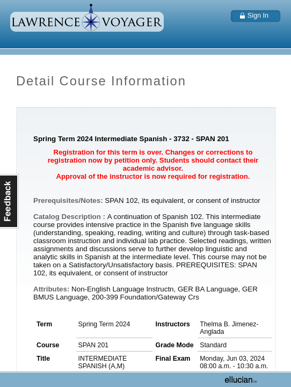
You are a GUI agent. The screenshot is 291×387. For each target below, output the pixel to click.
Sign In (258, 15)
